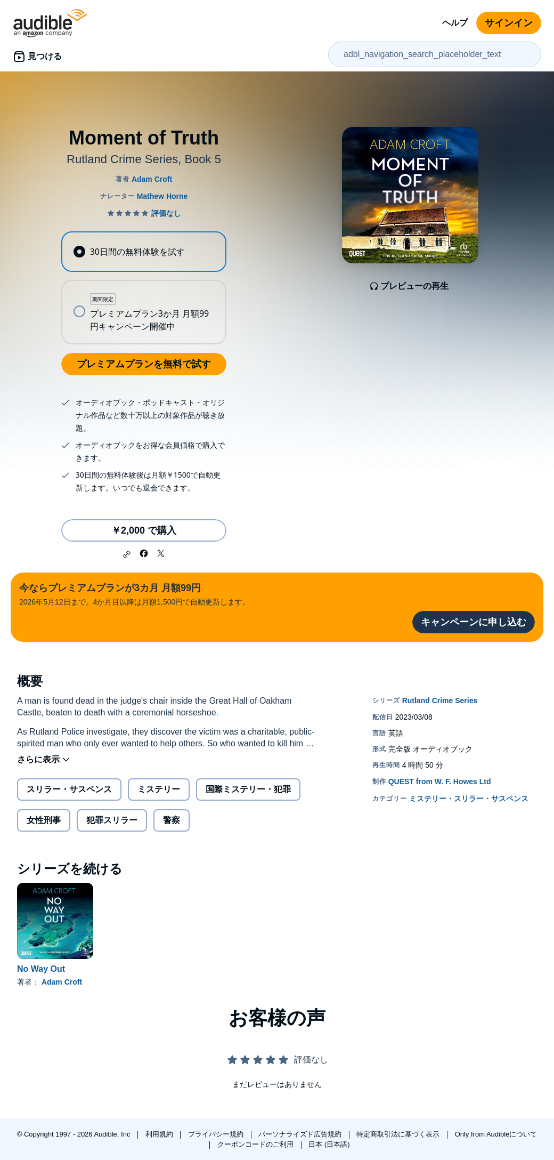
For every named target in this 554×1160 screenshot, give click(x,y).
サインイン (509, 23)
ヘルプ (455, 22)
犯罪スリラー (111, 820)
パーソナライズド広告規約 (301, 1134)
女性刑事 (44, 820)
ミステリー (158, 789)
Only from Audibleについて (496, 1134)
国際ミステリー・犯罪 (248, 789)
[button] (127, 554)
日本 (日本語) (328, 1144)
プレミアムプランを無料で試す (144, 364)
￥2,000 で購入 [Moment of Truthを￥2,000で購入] (143, 530)
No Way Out (41, 968)
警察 (171, 820)
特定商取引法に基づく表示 (399, 1134)
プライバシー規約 (217, 1134)
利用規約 (160, 1134)
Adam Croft (62, 982)
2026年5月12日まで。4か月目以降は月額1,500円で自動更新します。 (134, 593)
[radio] (143, 251)
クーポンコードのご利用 (256, 1144)
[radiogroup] (143, 287)
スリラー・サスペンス (69, 789)
